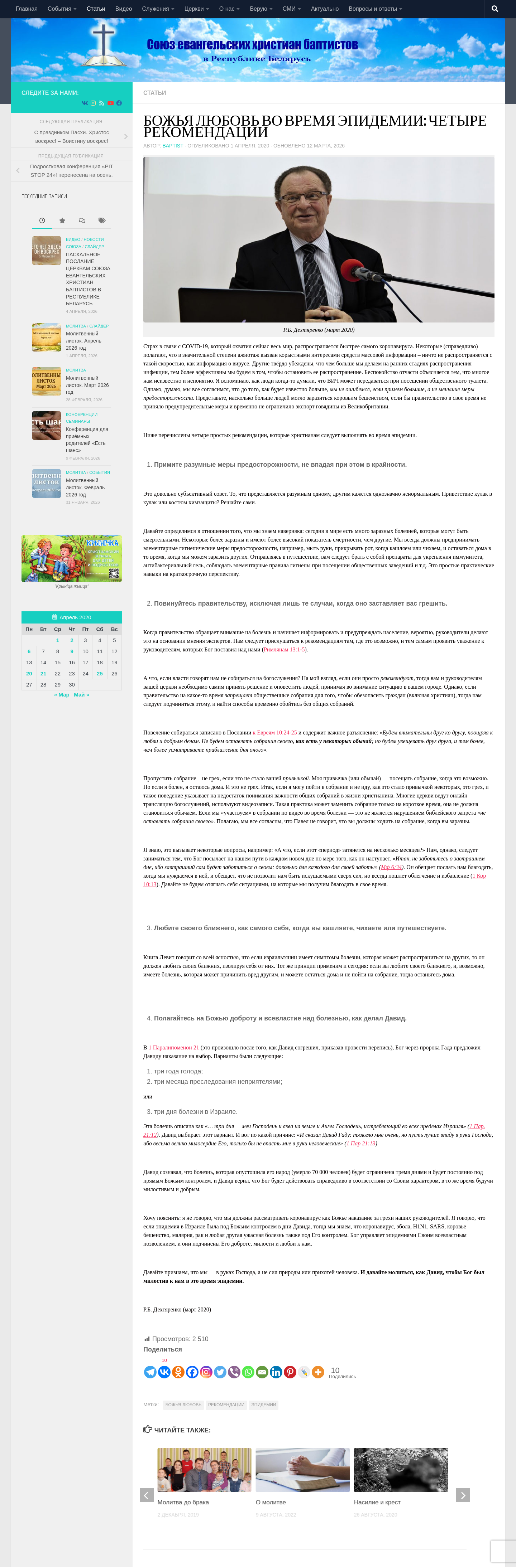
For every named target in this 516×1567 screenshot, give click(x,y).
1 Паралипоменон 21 (174, 1047)
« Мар (62, 695)
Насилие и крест (377, 1502)
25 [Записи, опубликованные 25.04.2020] (100, 673)
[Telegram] (150, 1366)
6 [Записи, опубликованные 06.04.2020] (29, 651)
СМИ (289, 9)
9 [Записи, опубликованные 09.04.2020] (71, 651)
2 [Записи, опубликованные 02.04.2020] (71, 640)
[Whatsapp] (248, 1366)
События (59, 9)
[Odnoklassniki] (178, 1366)
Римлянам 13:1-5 (284, 649)
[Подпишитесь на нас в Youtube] (110, 103)
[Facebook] (192, 1366)
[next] (463, 1495)
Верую (258, 9)
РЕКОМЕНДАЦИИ (226, 1404)
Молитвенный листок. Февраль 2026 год (85, 487)
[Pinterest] (290, 1366)
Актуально (325, 9)
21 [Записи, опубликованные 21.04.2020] (43, 673)
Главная (27, 9)
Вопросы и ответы (373, 9)
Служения (155, 9)
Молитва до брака (183, 1502)
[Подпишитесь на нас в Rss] (102, 103)
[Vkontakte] (164, 1366)
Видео (123, 9)
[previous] (147, 1495)
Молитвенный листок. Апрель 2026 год (83, 340)
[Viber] (234, 1366)
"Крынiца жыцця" (71, 586)
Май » (81, 695)
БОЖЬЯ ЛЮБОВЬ (183, 1404)
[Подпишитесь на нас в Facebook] (119, 103)
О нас (227, 9)
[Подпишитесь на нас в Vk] (84, 103)
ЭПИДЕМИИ (263, 1404)
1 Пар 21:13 (361, 1143)
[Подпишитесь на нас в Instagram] (93, 103)
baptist (172, 146)
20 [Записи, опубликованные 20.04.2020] (29, 673)
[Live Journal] (304, 1366)
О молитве (271, 1502)
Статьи (96, 9)
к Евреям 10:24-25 (275, 732)
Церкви (194, 9)
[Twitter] (220, 1366)
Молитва (76, 326)
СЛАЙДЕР (94, 246)
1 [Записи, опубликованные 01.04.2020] (57, 640)
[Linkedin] (276, 1366)
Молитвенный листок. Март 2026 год (87, 385)
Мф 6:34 (391, 867)
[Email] (262, 1366)
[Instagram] (206, 1366)
